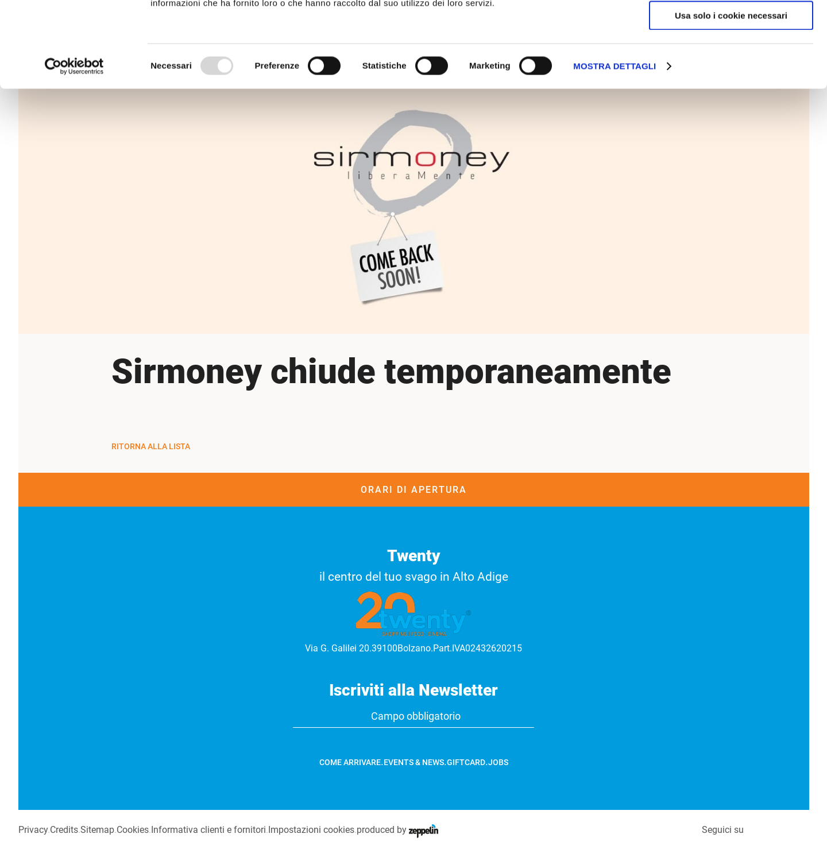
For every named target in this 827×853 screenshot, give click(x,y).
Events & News (414, 762)
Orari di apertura (414, 489)
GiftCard (466, 762)
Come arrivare (350, 762)
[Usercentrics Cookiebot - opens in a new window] (74, 146)
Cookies (133, 829)
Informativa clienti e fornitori (208, 829)
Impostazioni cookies (311, 829)
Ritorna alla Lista (150, 446)
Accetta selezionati (731, 62)
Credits (64, 829)
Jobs (498, 762)
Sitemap (97, 829)
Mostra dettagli (614, 146)
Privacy (33, 829)
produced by (397, 829)
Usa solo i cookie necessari (731, 96)
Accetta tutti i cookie (731, 28)
